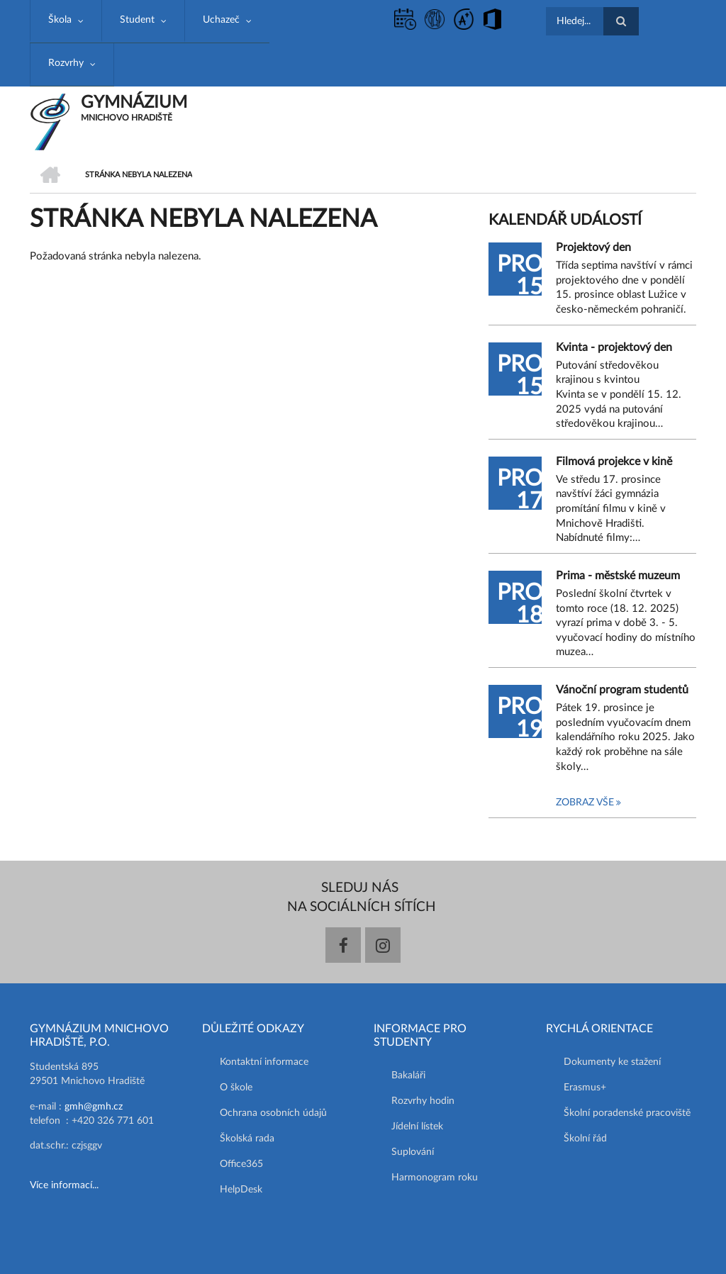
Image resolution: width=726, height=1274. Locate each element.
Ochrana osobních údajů (273, 1113)
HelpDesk (241, 1190)
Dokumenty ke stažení (612, 1062)
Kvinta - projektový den (614, 347)
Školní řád (585, 1139)
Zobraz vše (585, 803)
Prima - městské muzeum (618, 575)
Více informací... (64, 1185)
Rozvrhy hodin (422, 1101)
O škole (236, 1088)
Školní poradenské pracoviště (627, 1113)
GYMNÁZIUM (134, 102)
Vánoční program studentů (622, 689)
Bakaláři (408, 1075)
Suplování (412, 1152)
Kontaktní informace (264, 1062)
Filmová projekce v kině (614, 461)
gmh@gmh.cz (94, 1107)
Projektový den (593, 247)
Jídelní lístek (417, 1126)
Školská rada (247, 1139)
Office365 (241, 1164)
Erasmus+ (585, 1088)
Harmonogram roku (434, 1178)
